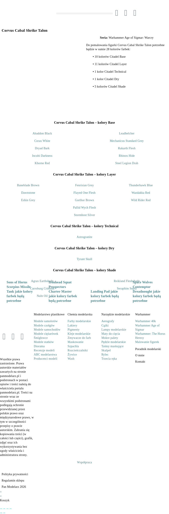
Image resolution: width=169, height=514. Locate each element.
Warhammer (142, 314)
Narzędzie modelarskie (115, 314)
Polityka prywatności (15, 474)
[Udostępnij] (7, 508)
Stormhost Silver (84, 215)
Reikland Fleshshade (127, 281)
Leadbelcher (126, 133)
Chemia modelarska (80, 314)
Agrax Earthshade (42, 281)
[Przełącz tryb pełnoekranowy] (4, 508)
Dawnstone (28, 192)
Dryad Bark (42, 148)
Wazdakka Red (141, 192)
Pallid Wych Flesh (84, 207)
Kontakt (140, 361)
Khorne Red (42, 163)
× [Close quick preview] (1, 492)
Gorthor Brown (84, 200)
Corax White (42, 140)
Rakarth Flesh (126, 148)
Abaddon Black (42, 133)
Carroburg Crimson (42, 288)
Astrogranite (84, 237)
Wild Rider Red (141, 200)
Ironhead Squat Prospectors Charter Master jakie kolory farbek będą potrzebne (63, 291)
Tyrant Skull (84, 259)
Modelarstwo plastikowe (49, 314)
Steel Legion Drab (126, 163)
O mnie (139, 355)
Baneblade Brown (28, 185)
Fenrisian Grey (84, 185)
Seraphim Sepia (126, 288)
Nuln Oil (42, 296)
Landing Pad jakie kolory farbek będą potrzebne (105, 296)
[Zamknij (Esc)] (10, 508)
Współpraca (84, 462)
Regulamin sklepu (13, 480)
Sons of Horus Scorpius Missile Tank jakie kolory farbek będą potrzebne (20, 291)
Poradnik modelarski (148, 349)
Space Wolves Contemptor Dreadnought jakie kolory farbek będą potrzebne (147, 291)
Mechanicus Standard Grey (127, 140)
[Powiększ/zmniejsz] (1, 508)
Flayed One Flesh (84, 192)
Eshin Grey (28, 200)
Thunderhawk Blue (141, 185)
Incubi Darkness (42, 155)
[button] (84, 13)
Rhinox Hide (127, 155)
